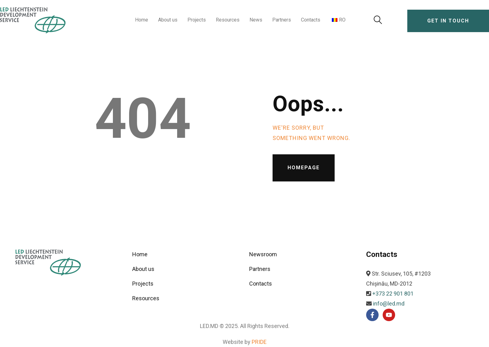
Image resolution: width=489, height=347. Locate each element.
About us (143, 269)
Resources (145, 298)
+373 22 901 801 (393, 293)
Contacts (260, 283)
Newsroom (263, 254)
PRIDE (259, 342)
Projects (142, 283)
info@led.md (388, 303)
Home (140, 254)
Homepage (304, 168)
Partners (259, 269)
